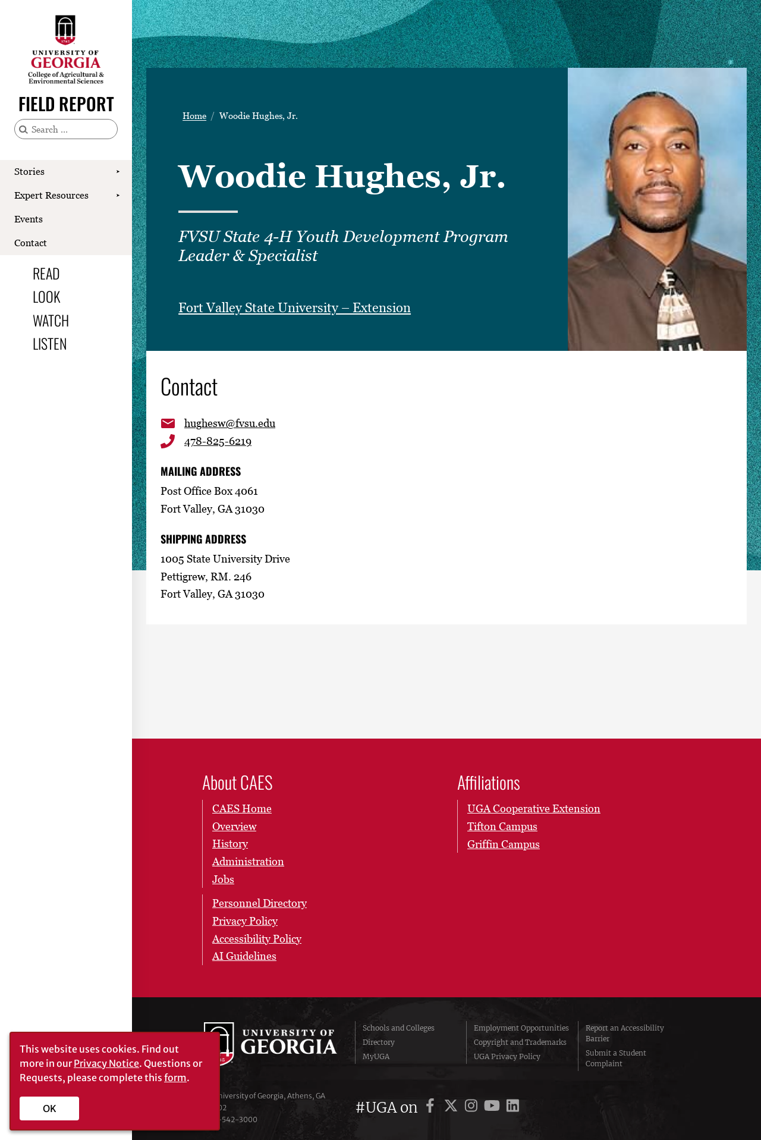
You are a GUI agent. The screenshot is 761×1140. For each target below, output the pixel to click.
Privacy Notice (106, 1063)
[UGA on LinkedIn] (512, 1107)
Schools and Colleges (399, 1027)
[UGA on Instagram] (473, 1107)
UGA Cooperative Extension (533, 808)
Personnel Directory (259, 903)
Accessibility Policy (256, 938)
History (230, 844)
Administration (248, 861)
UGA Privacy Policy (507, 1056)
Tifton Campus (502, 826)
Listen (50, 343)
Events (28, 218)
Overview (234, 826)
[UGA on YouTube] (493, 1107)
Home (194, 116)
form (175, 1078)
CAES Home (242, 808)
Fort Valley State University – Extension (294, 308)
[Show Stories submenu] (117, 172)
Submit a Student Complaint (616, 1058)
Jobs (223, 879)
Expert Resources (51, 195)
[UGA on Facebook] (432, 1107)
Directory (379, 1042)
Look (46, 296)
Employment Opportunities (521, 1027)
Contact (30, 242)
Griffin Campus (503, 844)
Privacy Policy (245, 921)
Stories (29, 171)
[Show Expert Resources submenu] (117, 196)
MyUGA (376, 1056)
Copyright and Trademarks (520, 1042)
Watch (51, 320)
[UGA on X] (452, 1107)
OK (49, 1108)
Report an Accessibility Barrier (625, 1033)
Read (46, 273)
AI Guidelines (244, 956)
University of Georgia (270, 1046)
